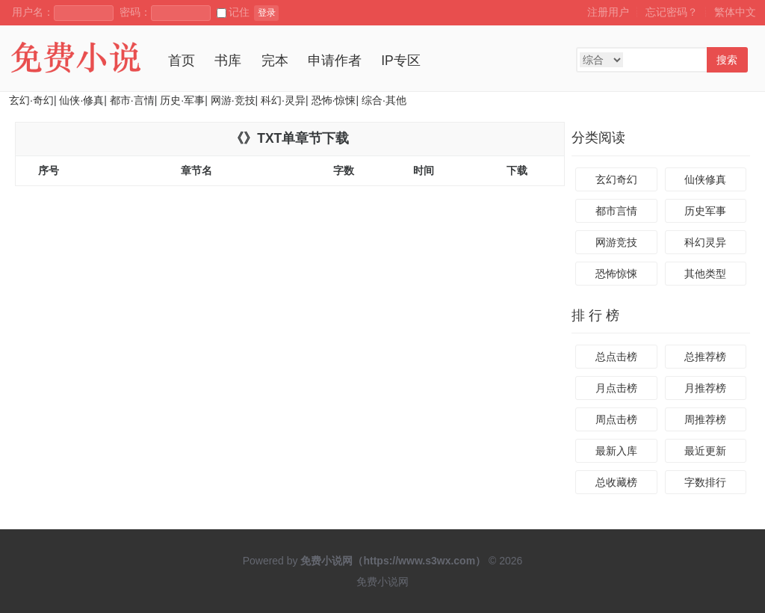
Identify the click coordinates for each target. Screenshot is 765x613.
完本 (274, 60)
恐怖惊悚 (616, 274)
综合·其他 (384, 100)
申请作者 (335, 60)
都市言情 (616, 211)
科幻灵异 (705, 242)
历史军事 (705, 211)
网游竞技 (616, 242)
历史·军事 (182, 100)
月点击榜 (616, 388)
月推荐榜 (705, 388)
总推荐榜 (705, 357)
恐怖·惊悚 (334, 100)
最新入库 (616, 451)
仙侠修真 (705, 179)
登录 (267, 12)
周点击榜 (616, 419)
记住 (233, 12)
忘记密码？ (671, 12)
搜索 (726, 60)
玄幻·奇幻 (31, 100)
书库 (227, 60)
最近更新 (705, 451)
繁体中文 (735, 12)
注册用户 (608, 12)
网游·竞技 (233, 100)
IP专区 (401, 60)
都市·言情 (132, 100)
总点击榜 (616, 357)
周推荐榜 (705, 419)
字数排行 (705, 482)
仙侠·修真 (81, 100)
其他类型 (705, 274)
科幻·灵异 (283, 100)
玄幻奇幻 (616, 179)
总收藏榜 (616, 482)
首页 (181, 60)
